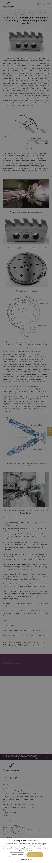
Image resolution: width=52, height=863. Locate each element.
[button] (26, 859)
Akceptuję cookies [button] (35, 855)
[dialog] (26, 850)
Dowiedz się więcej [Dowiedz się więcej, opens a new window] (28, 850)
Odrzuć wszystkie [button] (17, 855)
